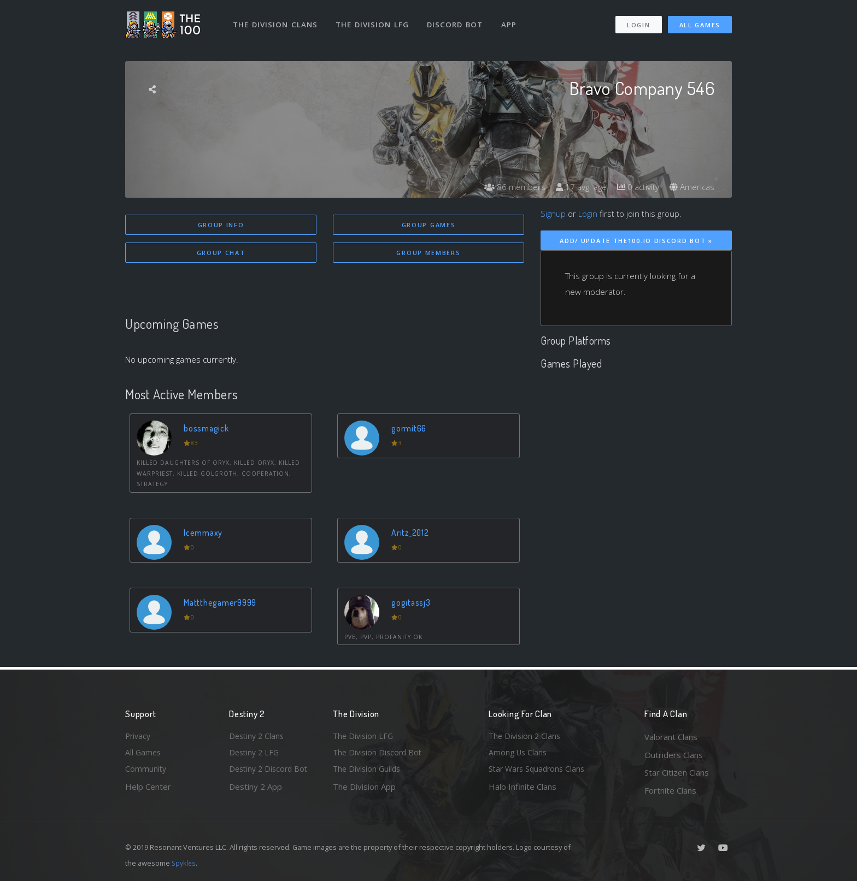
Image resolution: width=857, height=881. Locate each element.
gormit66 (410, 429)
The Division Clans (276, 21)
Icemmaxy (204, 534)
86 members (507, 187)
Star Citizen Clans (676, 772)
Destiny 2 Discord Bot (270, 772)
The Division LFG (374, 21)
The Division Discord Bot (379, 754)
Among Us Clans (519, 754)
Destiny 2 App (255, 790)
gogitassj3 (412, 604)
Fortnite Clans (670, 790)
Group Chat (221, 254)
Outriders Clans (673, 754)
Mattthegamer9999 (223, 604)
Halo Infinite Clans (522, 790)
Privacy (138, 736)
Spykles (184, 863)
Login (638, 21)
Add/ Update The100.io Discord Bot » (636, 240)
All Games (699, 21)
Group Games (429, 225)
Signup (553, 213)
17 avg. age (575, 187)
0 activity (635, 187)
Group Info (221, 225)
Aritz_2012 (412, 534)
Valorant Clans (670, 736)
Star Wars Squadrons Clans (539, 772)
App (511, 21)
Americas (691, 187)
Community (146, 772)
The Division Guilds (368, 772)
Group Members (428, 254)
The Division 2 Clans (526, 736)
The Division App (364, 790)
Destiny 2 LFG (255, 754)
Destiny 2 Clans (258, 736)
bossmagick (208, 429)
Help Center (148, 790)
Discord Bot (457, 21)
